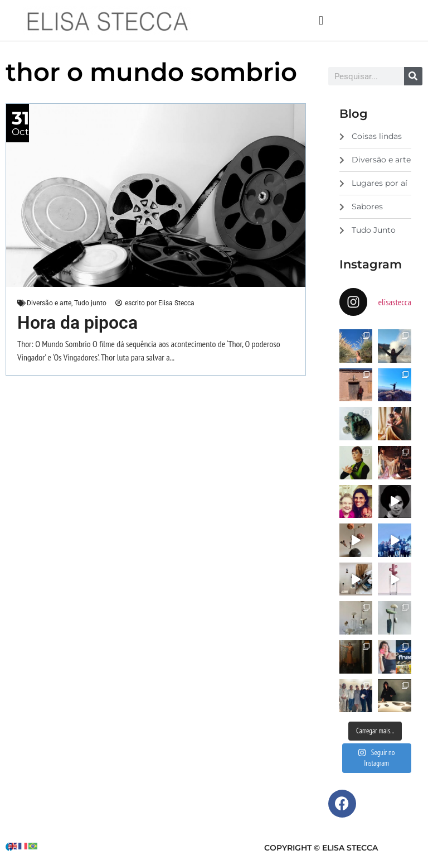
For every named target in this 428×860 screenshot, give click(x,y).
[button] (320, 20)
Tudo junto (90, 303)
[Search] (413, 76)
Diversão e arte (49, 303)
